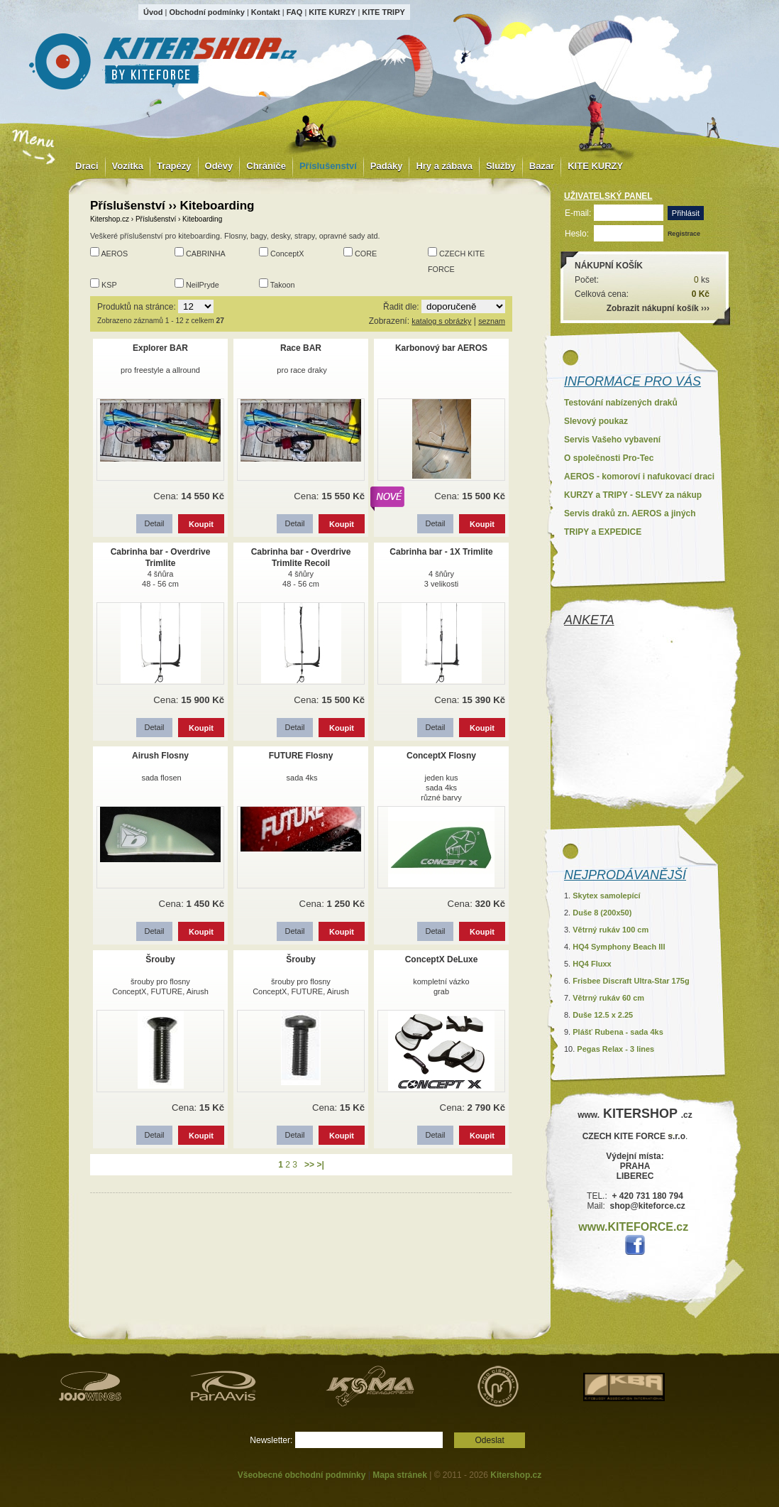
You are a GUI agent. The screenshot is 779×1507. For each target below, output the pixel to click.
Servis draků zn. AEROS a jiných (630, 513)
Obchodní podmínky (206, 12)
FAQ (295, 12)
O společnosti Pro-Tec (608, 458)
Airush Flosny (160, 756)
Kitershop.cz (109, 219)
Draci (87, 166)
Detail (154, 523)
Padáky (386, 166)
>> (309, 1165)
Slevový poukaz (596, 421)
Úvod (153, 12)
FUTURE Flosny (301, 756)
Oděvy (219, 166)
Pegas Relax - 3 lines (615, 1049)
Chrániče (266, 166)
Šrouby (160, 959)
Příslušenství (328, 166)
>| (320, 1165)
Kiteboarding (202, 219)
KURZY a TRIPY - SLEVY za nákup (633, 495)
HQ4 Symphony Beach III (619, 946)
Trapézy (174, 166)
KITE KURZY (332, 12)
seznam (491, 321)
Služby (501, 166)
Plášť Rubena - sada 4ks (618, 1032)
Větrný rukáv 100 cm (610, 929)
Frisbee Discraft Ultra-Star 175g (631, 980)
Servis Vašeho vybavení (612, 440)
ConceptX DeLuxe (441, 959)
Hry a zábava (444, 166)
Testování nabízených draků (621, 403)
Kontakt (265, 12)
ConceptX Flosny (441, 756)
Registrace (684, 233)
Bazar (541, 166)
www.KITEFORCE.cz (633, 1227)
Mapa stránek (399, 1475)
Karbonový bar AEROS (441, 348)
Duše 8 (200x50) (602, 912)
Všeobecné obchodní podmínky (302, 1475)
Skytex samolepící (606, 895)
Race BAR (300, 348)
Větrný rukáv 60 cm (608, 998)
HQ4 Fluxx (592, 963)
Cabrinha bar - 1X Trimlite (441, 552)
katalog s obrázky (441, 321)
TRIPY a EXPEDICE (602, 532)
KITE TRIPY (383, 12)
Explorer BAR (160, 348)
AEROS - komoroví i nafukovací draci (639, 477)
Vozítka (128, 166)
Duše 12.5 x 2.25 (603, 1015)
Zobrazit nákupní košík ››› (658, 308)
